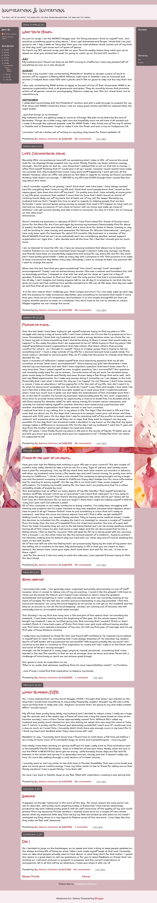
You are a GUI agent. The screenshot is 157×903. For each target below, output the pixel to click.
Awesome (28, 796)
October (8, 65)
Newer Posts (30, 876)
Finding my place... (36, 325)
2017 (5, 52)
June (7, 74)
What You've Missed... (37, 32)
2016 (5, 55)
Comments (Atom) (85, 884)
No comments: (83, 138)
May (7, 77)
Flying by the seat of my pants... (46, 458)
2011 (5, 63)
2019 (5, 50)
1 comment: (82, 677)
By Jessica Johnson (10, 34)
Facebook (141, 63)
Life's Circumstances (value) (43, 153)
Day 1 (26, 842)
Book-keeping (33, 579)
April (7, 80)
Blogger (99, 898)
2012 (5, 60)
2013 (5, 58)
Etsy (139, 59)
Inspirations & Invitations (33, 10)
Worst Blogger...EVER (40, 692)
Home (86, 876)
